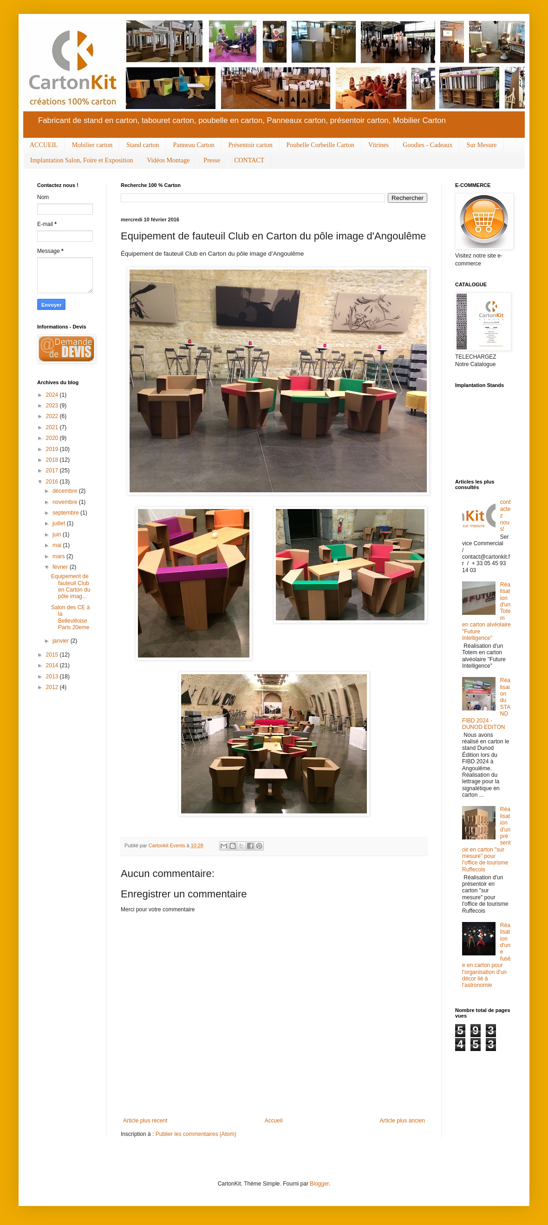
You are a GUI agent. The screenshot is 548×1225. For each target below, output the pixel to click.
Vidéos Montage (168, 160)
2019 (53, 449)
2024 (53, 395)
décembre (65, 491)
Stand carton (142, 145)
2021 (53, 427)
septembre (66, 512)
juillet (59, 523)
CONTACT (249, 160)
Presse (211, 160)
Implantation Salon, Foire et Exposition (81, 160)
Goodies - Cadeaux (427, 145)
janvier (61, 641)
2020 (53, 438)
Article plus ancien (402, 1120)
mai (57, 545)
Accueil (274, 1120)
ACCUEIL (44, 145)
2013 (53, 676)
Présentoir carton (250, 145)
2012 (53, 687)
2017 (53, 470)
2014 (53, 665)
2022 (53, 416)
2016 (53, 481)
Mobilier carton (92, 145)
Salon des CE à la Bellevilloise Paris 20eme (70, 617)
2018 (53, 460)
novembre (65, 502)
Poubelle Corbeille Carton (320, 145)
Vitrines (378, 145)
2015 (53, 654)
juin (57, 534)
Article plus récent (145, 1120)
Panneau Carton (194, 145)
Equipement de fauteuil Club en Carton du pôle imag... (70, 586)
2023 (53, 405)
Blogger (319, 1183)
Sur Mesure (482, 145)
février (61, 567)
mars (59, 556)
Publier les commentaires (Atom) (196, 1134)
